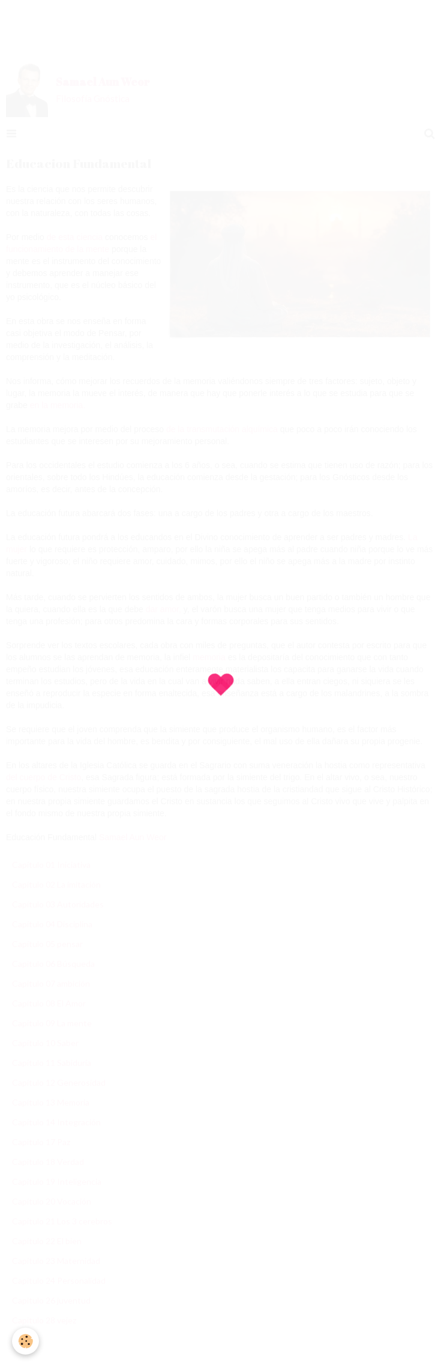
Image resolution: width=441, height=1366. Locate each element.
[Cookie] (25, 1341)
